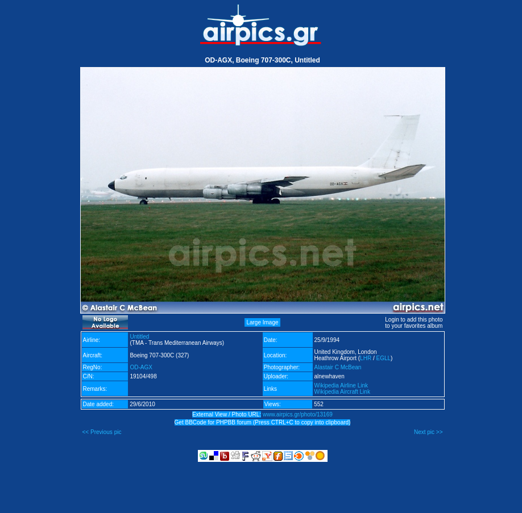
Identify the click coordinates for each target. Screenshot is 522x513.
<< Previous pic (102, 432)
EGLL (383, 358)
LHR (365, 358)
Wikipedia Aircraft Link (342, 392)
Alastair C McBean (338, 367)
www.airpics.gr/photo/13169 (298, 414)
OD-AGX (141, 367)
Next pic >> (428, 432)
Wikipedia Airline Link (341, 385)
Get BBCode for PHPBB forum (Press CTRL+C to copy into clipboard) (263, 422)
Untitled (139, 336)
